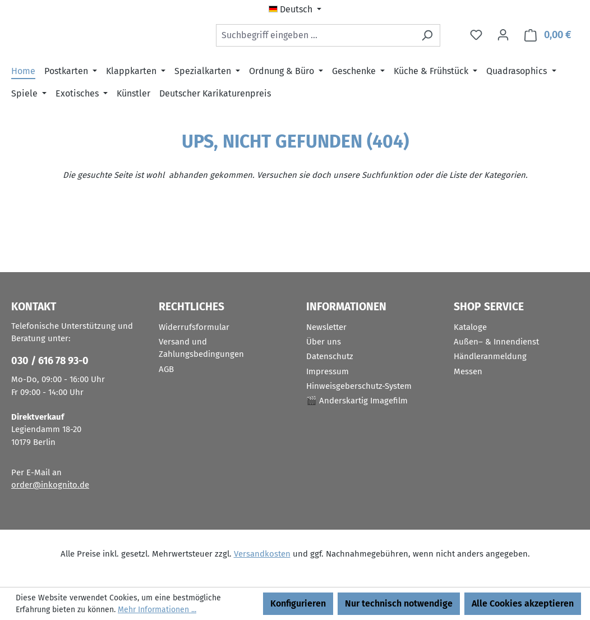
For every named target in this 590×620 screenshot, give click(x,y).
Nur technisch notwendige (399, 603)
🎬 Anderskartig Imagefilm (357, 401)
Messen (468, 371)
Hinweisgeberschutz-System (359, 386)
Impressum (327, 371)
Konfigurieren (298, 603)
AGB (166, 369)
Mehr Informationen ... (157, 609)
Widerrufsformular (194, 327)
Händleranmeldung (490, 357)
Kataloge (470, 327)
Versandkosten (262, 554)
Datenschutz (329, 357)
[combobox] (315, 37)
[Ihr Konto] (503, 37)
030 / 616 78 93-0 (50, 361)
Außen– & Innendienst (496, 342)
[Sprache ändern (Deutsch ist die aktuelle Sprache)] (295, 9)
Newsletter (326, 327)
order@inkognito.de (50, 485)
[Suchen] (427, 37)
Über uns (323, 342)
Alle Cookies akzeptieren (523, 603)
